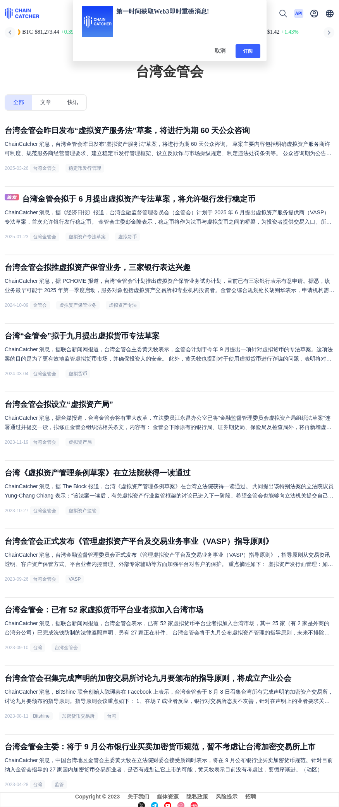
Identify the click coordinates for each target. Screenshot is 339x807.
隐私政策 (197, 796)
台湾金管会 (44, 168)
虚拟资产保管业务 (77, 305)
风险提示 (226, 796)
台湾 (37, 647)
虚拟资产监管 (82, 510)
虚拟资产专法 (123, 305)
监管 (59, 784)
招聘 (250, 796)
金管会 (40, 305)
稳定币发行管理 (85, 168)
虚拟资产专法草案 (87, 236)
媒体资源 (168, 796)
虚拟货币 (127, 236)
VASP (75, 579)
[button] (329, 14)
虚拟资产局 (80, 442)
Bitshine (41, 716)
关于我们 (138, 796)
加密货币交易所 (78, 716)
